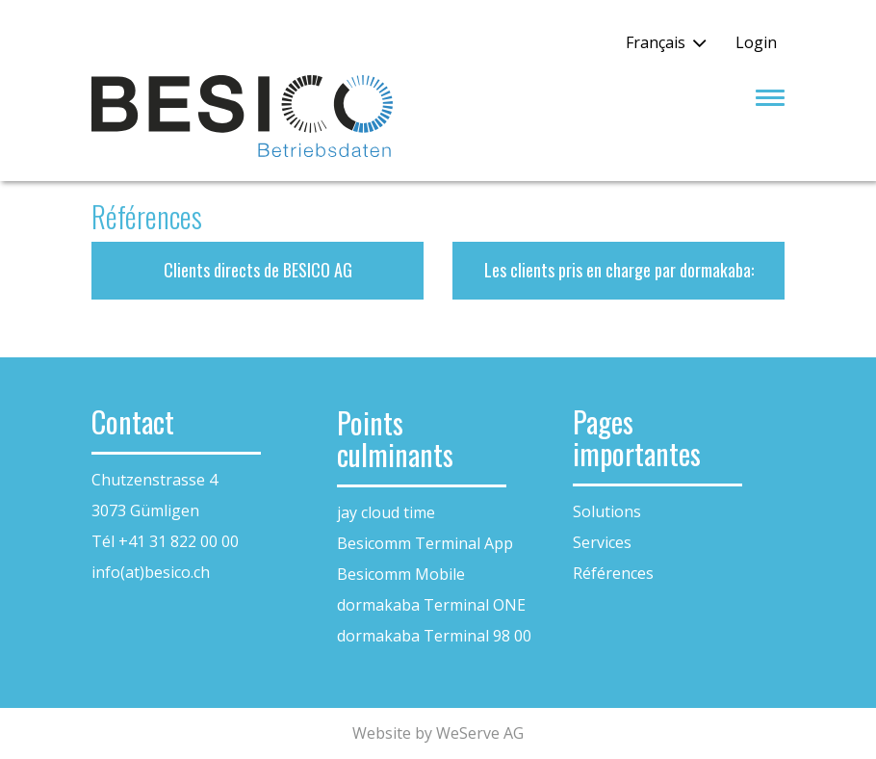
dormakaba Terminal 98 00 (434, 635)
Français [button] (655, 42)
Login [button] (756, 42)
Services (602, 542)
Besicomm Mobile (401, 574)
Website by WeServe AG (438, 733)
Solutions (607, 511)
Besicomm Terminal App (425, 543)
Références (613, 573)
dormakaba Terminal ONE (431, 604)
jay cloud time (386, 512)
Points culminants (395, 438)
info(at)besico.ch (150, 572)
